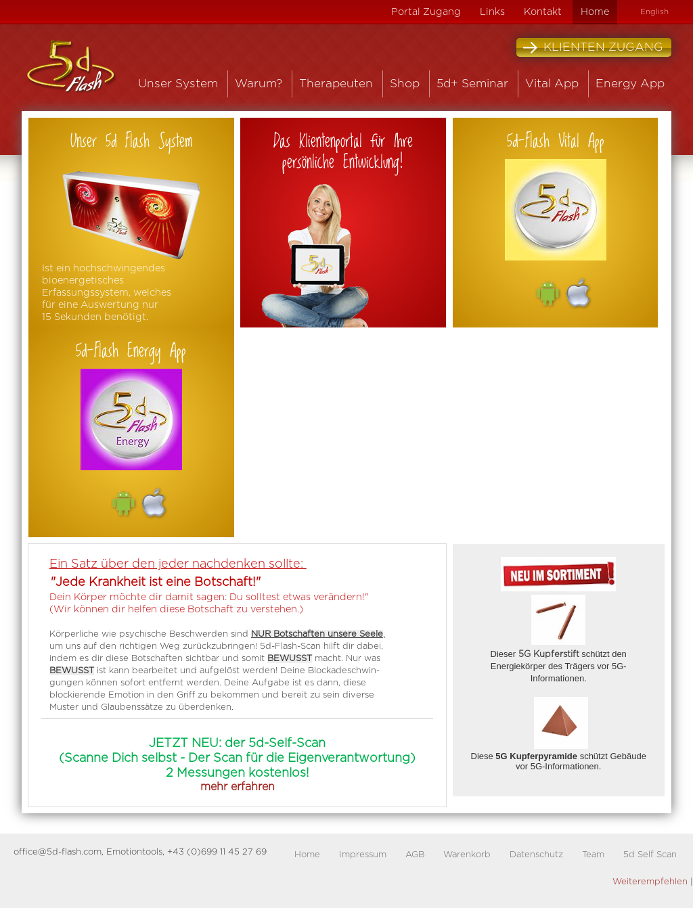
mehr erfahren (237, 786)
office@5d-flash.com (58, 852)
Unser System (178, 83)
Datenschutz (536, 854)
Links (492, 12)
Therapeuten (336, 83)
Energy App (630, 83)
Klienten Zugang (592, 47)
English (654, 12)
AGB (414, 854)
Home (595, 12)
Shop (405, 83)
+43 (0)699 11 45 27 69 (217, 852)
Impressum (362, 854)
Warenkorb (467, 854)
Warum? (258, 83)
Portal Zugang (426, 12)
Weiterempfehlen (650, 882)
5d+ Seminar (472, 83)
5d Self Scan (650, 854)
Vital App (552, 83)
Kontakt (543, 12)
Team (593, 854)
